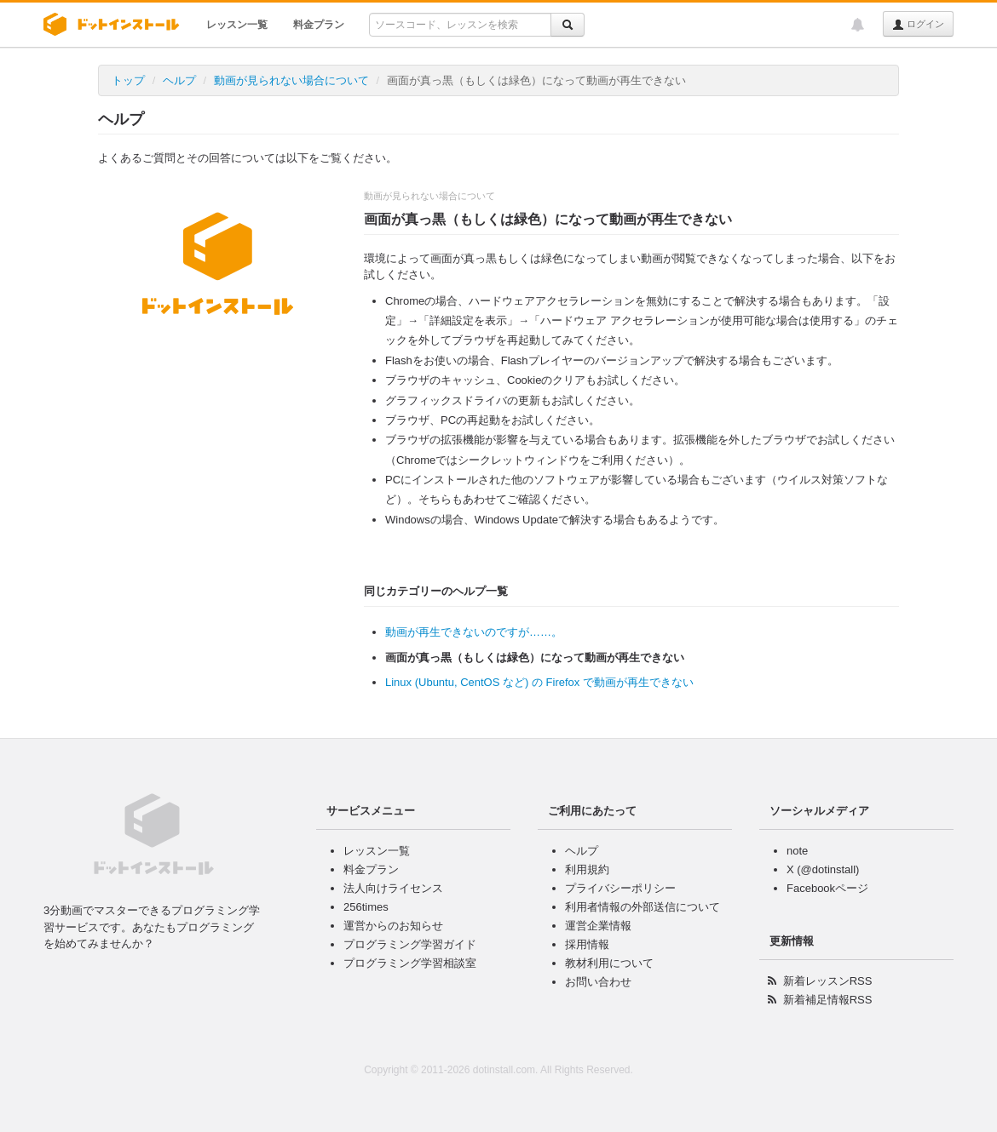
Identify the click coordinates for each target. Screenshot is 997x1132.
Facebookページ (827, 888)
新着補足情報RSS (828, 999)
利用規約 (587, 869)
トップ (128, 80)
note (797, 850)
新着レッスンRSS (828, 981)
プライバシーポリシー (620, 888)
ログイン (918, 25)
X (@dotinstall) (823, 869)
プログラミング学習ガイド (409, 944)
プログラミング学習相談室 (409, 963)
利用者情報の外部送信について (642, 906)
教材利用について (609, 963)
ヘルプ (179, 80)
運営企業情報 (598, 925)
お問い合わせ (598, 981)
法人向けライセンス (393, 888)
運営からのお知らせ (393, 925)
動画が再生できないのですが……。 (473, 632)
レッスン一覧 (237, 25)
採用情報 (587, 944)
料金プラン (318, 25)
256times (366, 906)
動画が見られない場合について (291, 80)
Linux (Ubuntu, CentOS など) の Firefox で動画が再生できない (539, 682)
